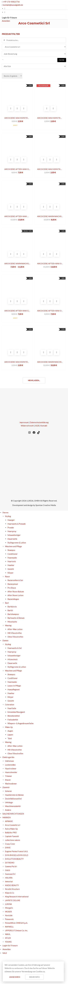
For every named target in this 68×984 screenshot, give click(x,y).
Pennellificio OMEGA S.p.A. (16, 923)
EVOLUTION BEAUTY (14, 859)
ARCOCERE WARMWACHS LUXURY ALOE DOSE (50, 216)
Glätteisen (9, 761)
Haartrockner (10, 768)
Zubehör (6, 787)
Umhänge (9, 802)
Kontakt (43, 425)
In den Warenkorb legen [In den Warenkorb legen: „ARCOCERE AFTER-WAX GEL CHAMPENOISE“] (11, 301)
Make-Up (9, 727)
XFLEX (8, 938)
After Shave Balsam (16, 591)
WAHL (7, 934)
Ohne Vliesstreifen (15, 637)
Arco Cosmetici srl (12, 825)
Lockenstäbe (10, 765)
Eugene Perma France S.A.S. (16, 851)
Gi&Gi (7, 870)
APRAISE (9, 821)
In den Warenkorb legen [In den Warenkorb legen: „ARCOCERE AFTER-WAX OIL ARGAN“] (11, 159)
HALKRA (8, 878)
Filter (61, 60)
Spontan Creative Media (46, 505)
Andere (8, 810)
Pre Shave (12, 588)
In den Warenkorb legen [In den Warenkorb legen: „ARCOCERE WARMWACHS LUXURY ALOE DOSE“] (43, 207)
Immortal (9, 881)
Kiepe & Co (9, 893)
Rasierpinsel (13, 584)
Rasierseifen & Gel (15, 580)
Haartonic (12, 561)
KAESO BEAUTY (12, 885)
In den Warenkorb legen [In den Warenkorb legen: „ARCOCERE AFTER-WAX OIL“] (43, 254)
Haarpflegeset (14, 689)
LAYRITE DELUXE (12, 900)
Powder (11, 527)
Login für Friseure (9, 17)
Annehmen (14, 977)
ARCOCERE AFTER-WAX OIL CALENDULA (50, 311)
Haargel (11, 520)
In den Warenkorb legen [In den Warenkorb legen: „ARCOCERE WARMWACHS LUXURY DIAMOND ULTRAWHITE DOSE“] (43, 352)
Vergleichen (24, 108)
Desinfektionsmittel (13, 798)
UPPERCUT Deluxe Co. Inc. (16, 930)
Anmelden (6, 21)
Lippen (10, 734)
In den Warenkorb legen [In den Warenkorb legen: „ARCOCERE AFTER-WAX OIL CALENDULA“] (43, 301)
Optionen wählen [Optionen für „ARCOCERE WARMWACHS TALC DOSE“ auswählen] (11, 254)
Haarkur (11, 565)
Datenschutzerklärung (39, 422)
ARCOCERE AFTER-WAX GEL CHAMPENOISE (17, 311)
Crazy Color (10, 844)
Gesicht (11, 569)
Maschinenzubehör (13, 806)
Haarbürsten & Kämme (14, 795)
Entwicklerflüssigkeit (16, 712)
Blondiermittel (14, 716)
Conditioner (13, 554)
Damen (5, 640)
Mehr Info (34, 977)
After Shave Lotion (15, 595)
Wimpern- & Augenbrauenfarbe (20, 723)
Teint (10, 738)
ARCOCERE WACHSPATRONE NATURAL (50, 118)
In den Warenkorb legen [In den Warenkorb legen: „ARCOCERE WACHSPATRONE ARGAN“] (43, 159)
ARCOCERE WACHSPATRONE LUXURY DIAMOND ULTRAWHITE (17, 118)
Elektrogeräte (8, 757)
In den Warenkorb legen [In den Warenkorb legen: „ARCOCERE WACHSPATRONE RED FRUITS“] (11, 352)
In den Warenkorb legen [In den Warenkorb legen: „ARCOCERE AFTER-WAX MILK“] (11, 207)
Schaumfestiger (14, 535)
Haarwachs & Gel (15, 648)
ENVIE (8, 847)
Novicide (8, 915)
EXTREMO (9, 863)
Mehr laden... (34, 380)
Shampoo (11, 550)
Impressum (24, 422)
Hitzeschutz (12, 659)
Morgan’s (9, 908)
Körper (10, 573)
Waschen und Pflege (13, 546)
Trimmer (8, 776)
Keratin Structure (12, 889)
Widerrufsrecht (27, 425)
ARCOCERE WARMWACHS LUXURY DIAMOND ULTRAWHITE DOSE (50, 362)
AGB (37, 425)
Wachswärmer (11, 783)
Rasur (7, 576)
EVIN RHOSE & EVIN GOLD (16, 855)
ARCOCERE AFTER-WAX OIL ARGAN (17, 169)
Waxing (8, 625)
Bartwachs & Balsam (16, 618)
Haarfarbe (12, 708)
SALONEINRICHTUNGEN (13, 814)
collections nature (12, 840)
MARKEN (7, 817)
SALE (5, 953)
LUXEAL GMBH (33, 501)
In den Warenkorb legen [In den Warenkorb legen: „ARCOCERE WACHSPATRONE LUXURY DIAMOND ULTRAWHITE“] (11, 108)
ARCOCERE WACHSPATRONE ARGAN (50, 169)
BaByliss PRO (11, 832)
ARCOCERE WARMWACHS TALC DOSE (17, 263)
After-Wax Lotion (15, 629)
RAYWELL (9, 927)
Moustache (12, 622)
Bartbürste (12, 606)
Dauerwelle (12, 539)
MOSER (8, 911)
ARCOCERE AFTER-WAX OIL (50, 263)
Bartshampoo (13, 614)
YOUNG (8, 942)
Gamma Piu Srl (11, 866)
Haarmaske (12, 558)
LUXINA (8, 904)
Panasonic (9, 919)
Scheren (8, 791)
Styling (8, 516)
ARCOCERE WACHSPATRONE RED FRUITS (17, 362)
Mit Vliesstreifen (15, 633)
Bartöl (10, 610)
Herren (5, 512)
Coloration (9, 704)
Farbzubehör (13, 719)
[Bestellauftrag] (12, 76)
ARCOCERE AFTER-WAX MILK (17, 216)
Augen (10, 731)
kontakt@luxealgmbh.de (12, 5)
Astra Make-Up (11, 829)
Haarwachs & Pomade (17, 524)
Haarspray (12, 531)
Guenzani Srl (10, 874)
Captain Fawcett (12, 836)
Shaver (8, 780)
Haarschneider (11, 772)
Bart (7, 603)
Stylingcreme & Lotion (17, 542)
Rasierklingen (13, 599)
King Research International (16, 896)
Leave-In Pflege (14, 686)
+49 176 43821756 (11, 2)
